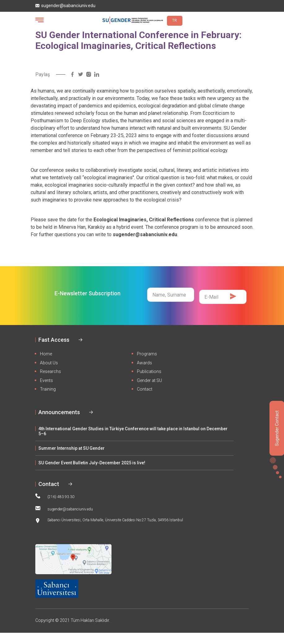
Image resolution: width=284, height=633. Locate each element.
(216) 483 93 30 (54, 496)
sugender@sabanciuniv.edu (65, 5)
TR (174, 20)
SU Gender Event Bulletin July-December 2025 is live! (91, 462)
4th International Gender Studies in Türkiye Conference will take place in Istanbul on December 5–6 (133, 431)
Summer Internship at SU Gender (71, 448)
